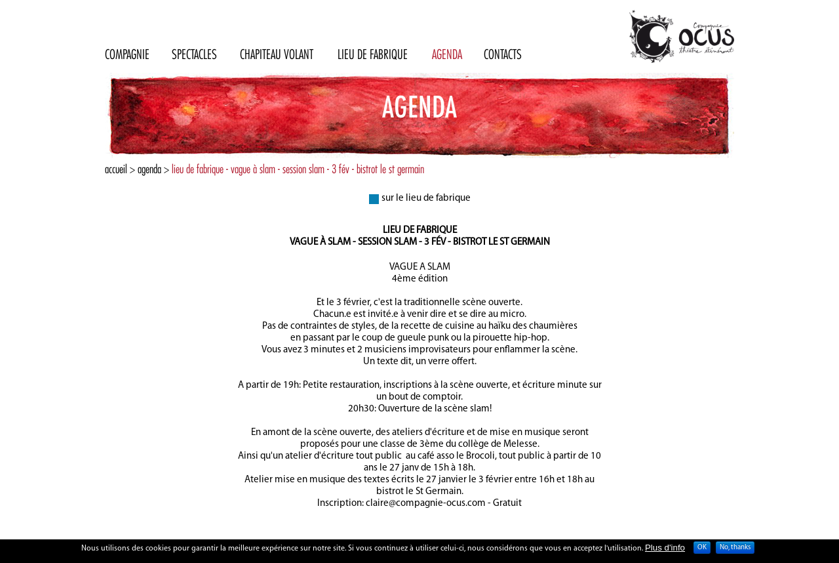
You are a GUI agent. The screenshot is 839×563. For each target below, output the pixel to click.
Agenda (149, 169)
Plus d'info (665, 549)
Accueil (116, 169)
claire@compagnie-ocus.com (426, 504)
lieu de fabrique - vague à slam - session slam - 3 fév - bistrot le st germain (298, 169)
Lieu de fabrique (420, 231)
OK (702, 549)
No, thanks (735, 549)
